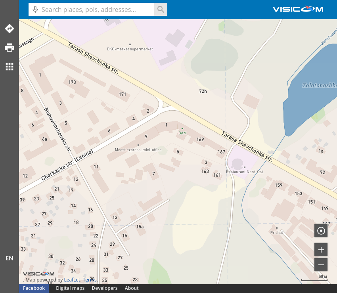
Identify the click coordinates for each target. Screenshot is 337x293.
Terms (90, 279)
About (132, 288)
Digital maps (71, 288)
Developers (105, 288)
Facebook (34, 288)
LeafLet (72, 279)
